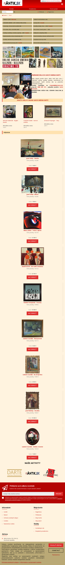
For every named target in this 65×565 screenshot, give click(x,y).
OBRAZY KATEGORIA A (40, 19)
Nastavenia (56, 555)
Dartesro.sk (49, 1)
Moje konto (38, 518)
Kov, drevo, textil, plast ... (42, 29)
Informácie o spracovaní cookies (30, 562)
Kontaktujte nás (39, 528)
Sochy (39, 23)
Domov (4, 15)
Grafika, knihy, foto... (43, 26)
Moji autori (38, 521)
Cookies (6, 521)
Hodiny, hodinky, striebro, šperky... (16, 33)
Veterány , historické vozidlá (12, 26)
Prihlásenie (41, 12)
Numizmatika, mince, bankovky (13, 36)
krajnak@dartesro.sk (56, 85)
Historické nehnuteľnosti (41, 43)
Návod (5, 515)
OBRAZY (9, 19)
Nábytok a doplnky (40, 33)
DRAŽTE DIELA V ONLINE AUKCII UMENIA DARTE (32, 100)
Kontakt (11, 9)
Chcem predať (54, 9)
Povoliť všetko (56, 545)
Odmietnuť (56, 550)
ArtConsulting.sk (57, 1)
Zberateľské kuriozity (12, 43)
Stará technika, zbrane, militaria (44, 36)
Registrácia (50, 12)
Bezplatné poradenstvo (41, 531)
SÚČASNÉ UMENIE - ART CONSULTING (14, 23)
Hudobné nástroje (40, 39)
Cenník (5, 512)
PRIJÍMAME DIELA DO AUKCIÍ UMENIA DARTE (46, 75)
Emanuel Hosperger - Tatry (51, 120)
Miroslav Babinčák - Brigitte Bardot (10, 121)
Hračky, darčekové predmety (12, 39)
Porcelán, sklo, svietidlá (11, 29)
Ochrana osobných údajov (11, 518)
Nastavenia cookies (9, 524)
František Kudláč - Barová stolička (31, 121)
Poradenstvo (32, 9)
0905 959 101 (42, 87)
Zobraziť (32, 169)
